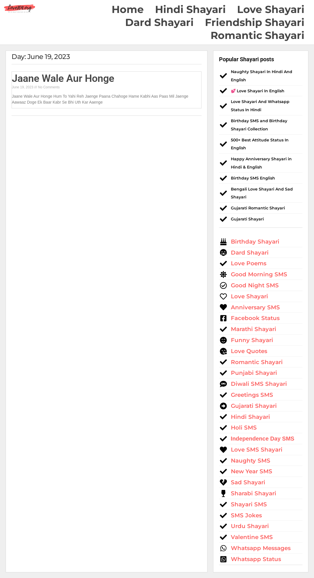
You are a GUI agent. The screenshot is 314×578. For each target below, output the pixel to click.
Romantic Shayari (257, 35)
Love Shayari (270, 9)
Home (128, 9)
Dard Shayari (159, 22)
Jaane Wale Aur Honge (63, 78)
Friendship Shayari (254, 22)
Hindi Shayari (190, 9)
